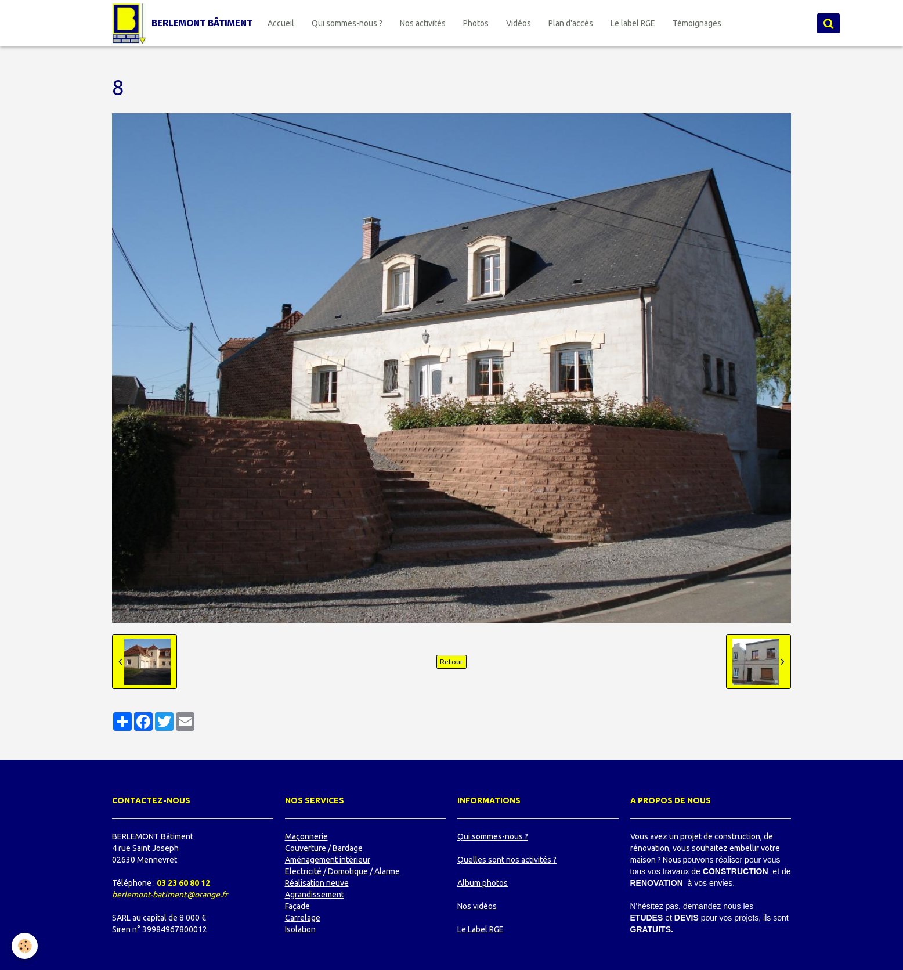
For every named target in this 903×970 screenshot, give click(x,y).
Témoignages (697, 23)
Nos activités (423, 23)
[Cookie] (25, 946)
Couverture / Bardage (324, 848)
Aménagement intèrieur (327, 859)
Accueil (281, 23)
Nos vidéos (477, 906)
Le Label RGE (480, 929)
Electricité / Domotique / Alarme (342, 871)
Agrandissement (314, 894)
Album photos (482, 883)
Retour (451, 661)
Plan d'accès (570, 23)
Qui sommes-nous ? (347, 23)
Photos (476, 23)
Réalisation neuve (317, 883)
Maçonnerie (306, 836)
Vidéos (518, 23)
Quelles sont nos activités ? (507, 859)
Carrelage (302, 917)
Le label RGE (633, 23)
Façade (297, 906)
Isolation (300, 929)
